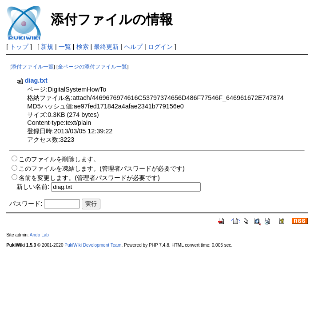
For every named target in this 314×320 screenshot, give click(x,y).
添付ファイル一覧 (32, 66)
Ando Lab (39, 234)
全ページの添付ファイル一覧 (92, 66)
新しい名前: (32, 186)
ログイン (160, 46)
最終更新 (106, 46)
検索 (82, 46)
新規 (47, 46)
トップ (19, 46)
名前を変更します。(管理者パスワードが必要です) (89, 177)
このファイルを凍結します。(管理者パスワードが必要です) (102, 168)
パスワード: (25, 203)
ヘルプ (133, 46)
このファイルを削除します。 (59, 159)
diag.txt (32, 80)
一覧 (65, 46)
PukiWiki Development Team (92, 245)
